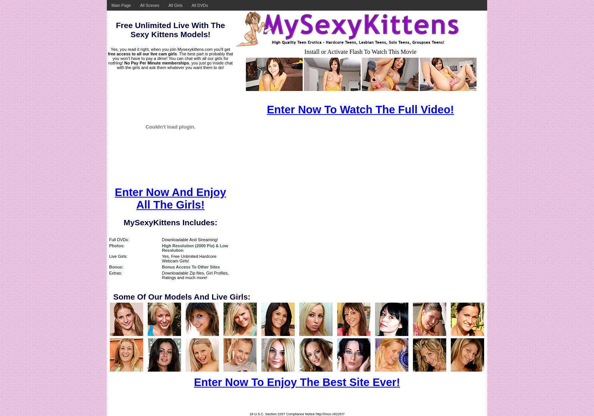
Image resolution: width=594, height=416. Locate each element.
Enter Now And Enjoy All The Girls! (170, 198)
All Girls (176, 5)
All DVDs (200, 5)
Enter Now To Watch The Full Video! (360, 110)
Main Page (121, 5)
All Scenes (149, 5)
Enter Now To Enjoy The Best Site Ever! (297, 382)
